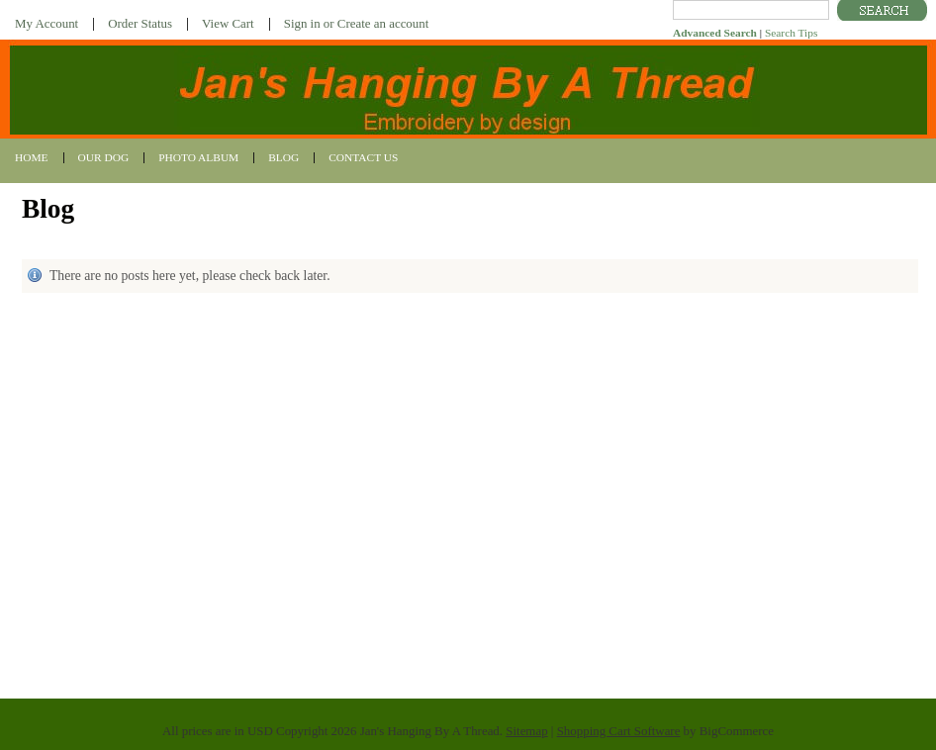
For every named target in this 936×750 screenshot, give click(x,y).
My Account (46, 23)
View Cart (228, 23)
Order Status (140, 23)
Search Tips (791, 33)
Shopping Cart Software (619, 730)
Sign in (302, 23)
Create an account (382, 23)
